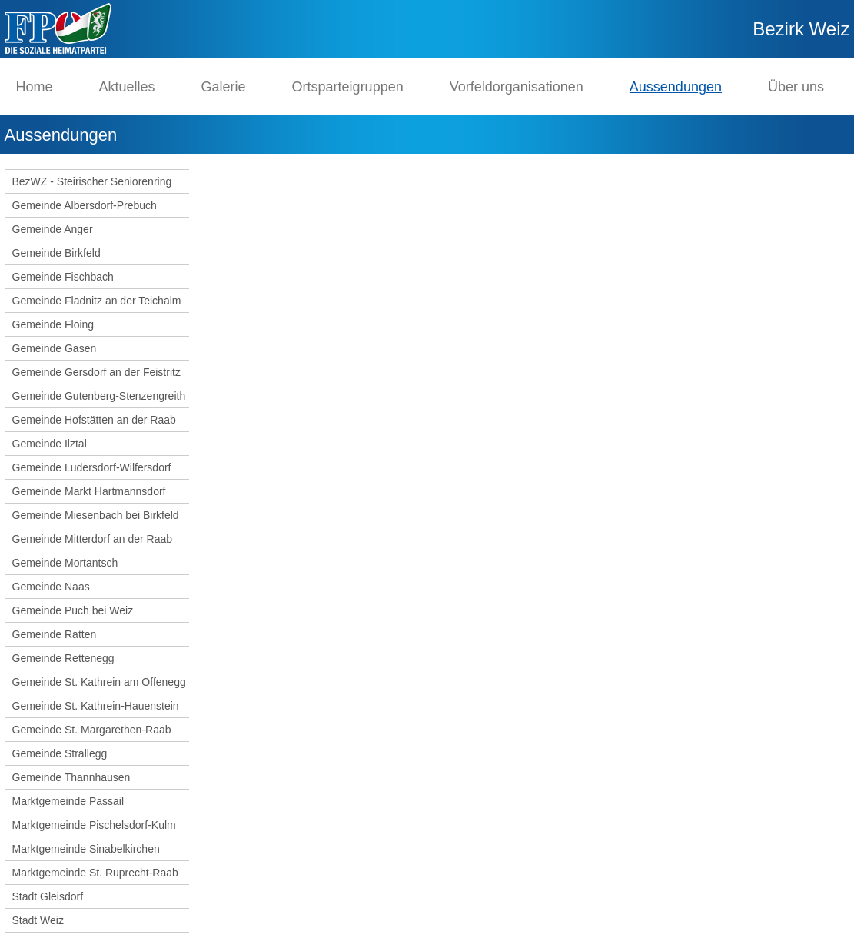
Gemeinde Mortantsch (65, 563)
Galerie (223, 87)
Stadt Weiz (38, 920)
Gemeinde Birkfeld (56, 253)
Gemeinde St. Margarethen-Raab (91, 729)
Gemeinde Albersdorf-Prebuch (84, 205)
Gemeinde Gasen (54, 348)
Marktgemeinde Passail (68, 801)
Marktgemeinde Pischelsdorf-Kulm (94, 825)
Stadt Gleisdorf (48, 896)
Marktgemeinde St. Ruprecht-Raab (95, 873)
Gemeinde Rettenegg (63, 658)
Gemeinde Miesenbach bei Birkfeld (95, 515)
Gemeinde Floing (53, 324)
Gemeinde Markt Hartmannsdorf (89, 491)
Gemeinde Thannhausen (71, 777)
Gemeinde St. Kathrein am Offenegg (99, 682)
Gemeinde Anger (52, 229)
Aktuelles (127, 87)
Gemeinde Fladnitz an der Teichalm (96, 300)
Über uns (796, 87)
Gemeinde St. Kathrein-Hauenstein (95, 706)
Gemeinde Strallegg (60, 753)
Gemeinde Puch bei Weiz (73, 610)
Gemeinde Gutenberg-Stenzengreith (99, 396)
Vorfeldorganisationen (516, 87)
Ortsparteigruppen (348, 87)
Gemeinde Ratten (54, 634)
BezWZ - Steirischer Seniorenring (92, 181)
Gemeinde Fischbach (63, 277)
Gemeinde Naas (51, 586)
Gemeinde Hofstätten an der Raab (94, 420)
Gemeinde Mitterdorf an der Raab (92, 539)
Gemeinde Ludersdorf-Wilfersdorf (91, 467)
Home (34, 87)
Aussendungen (676, 87)
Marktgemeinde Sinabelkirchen (86, 849)
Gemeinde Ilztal (49, 443)
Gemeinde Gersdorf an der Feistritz (96, 372)
